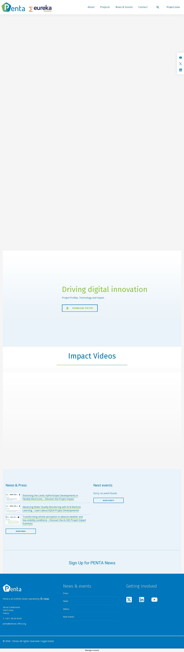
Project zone (173, 7)
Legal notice (47, 641)
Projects (105, 7)
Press (65, 593)
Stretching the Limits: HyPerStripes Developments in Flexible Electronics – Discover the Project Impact (50, 497)
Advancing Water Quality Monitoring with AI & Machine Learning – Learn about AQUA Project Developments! (52, 508)
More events (108, 500)
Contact (142, 7)
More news (21, 531)
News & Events (124, 7)
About (91, 7)
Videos (66, 609)
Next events (68, 616)
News (65, 601)
